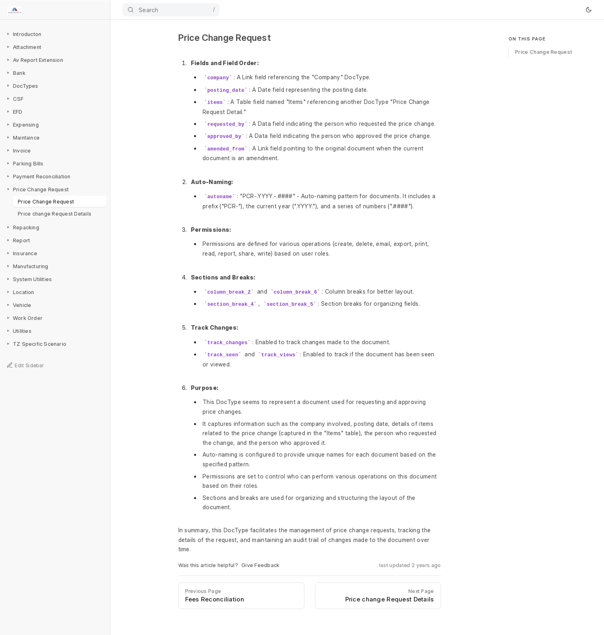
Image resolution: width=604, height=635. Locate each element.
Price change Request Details (54, 213)
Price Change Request (46, 201)
